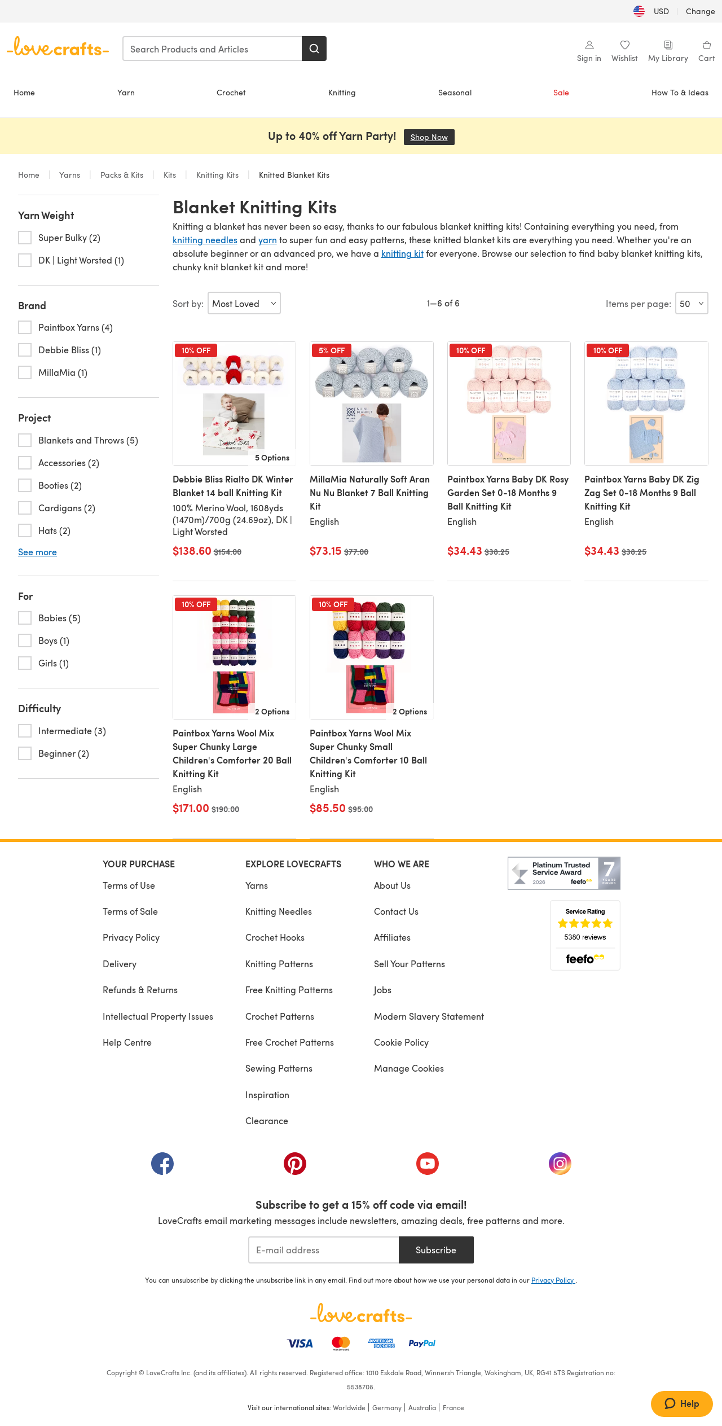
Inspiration (267, 1094)
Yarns (70, 174)
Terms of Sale (130, 911)
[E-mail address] (323, 1249)
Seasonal (455, 92)
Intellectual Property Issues (158, 1016)
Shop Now (433, 136)
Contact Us (396, 911)
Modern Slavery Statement (429, 1016)
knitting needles (205, 239)
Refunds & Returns (140, 989)
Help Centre (127, 1042)
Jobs (382, 989)
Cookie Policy (401, 1042)
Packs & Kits (122, 174)
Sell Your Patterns (409, 963)
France (453, 1407)
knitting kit (402, 253)
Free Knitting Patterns (289, 989)
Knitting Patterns (279, 963)
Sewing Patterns (278, 1068)
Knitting (342, 92)
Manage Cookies (409, 1068)
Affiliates (392, 937)
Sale (561, 92)
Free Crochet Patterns (289, 1042)
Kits (169, 174)
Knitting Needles (278, 911)
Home (24, 92)
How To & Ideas (679, 92)
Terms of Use (129, 885)
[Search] (314, 48)
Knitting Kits (217, 174)
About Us (392, 885)
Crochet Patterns (279, 1016)
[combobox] (212, 48)
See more (37, 552)
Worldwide (349, 1407)
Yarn (126, 92)
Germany (387, 1407)
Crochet (231, 92)
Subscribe (436, 1250)
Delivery (120, 963)
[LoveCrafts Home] (361, 1312)
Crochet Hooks (275, 937)
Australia (422, 1407)
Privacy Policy (131, 937)
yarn (267, 239)
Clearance (266, 1120)
